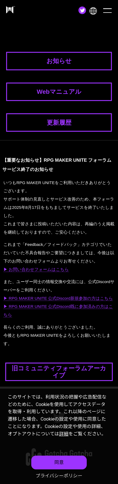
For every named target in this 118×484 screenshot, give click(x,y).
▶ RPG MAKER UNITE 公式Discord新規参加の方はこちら (58, 298)
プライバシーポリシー (59, 475)
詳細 (63, 433)
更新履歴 (59, 122)
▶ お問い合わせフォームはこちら (36, 269)
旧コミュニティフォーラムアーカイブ (59, 372)
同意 (59, 462)
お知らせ (59, 60)
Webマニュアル (59, 91)
